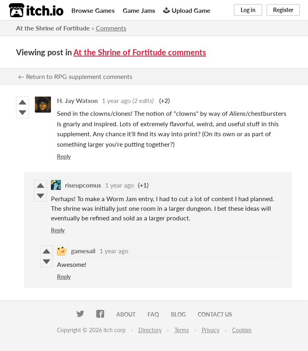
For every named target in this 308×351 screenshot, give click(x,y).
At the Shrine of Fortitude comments (139, 52)
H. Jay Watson (77, 100)
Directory (150, 330)
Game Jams (139, 10)
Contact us (215, 314)
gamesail (83, 250)
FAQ (153, 314)
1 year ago (116, 100)
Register (283, 9)
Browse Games (93, 10)
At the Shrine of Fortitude (53, 28)
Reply (64, 156)
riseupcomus (83, 185)
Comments (111, 28)
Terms (181, 330)
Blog (178, 314)
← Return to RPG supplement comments (75, 76)
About (126, 314)
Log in (248, 9)
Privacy (210, 330)
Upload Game (187, 10)
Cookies (241, 330)
